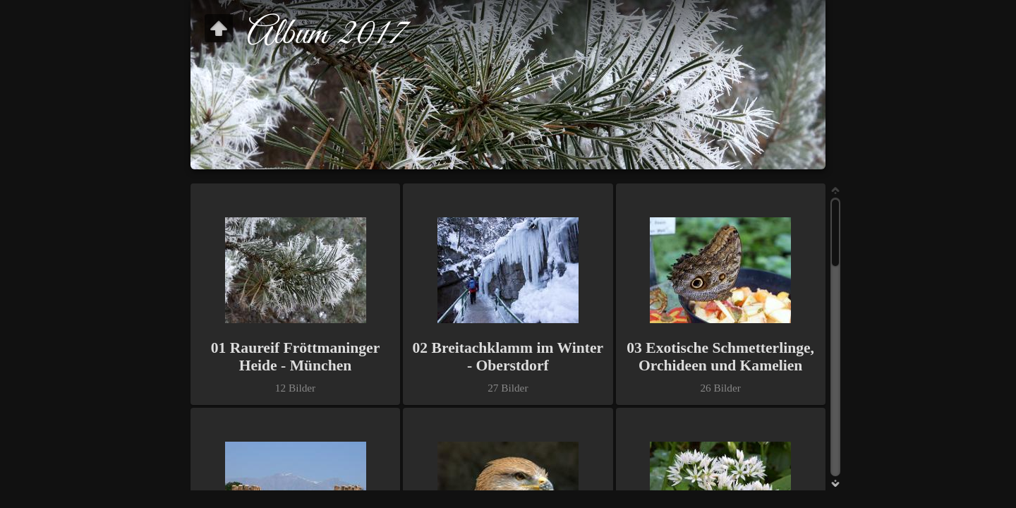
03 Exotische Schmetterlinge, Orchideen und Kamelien (720, 356)
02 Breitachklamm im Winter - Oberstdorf (508, 356)
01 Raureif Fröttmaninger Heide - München (295, 356)
